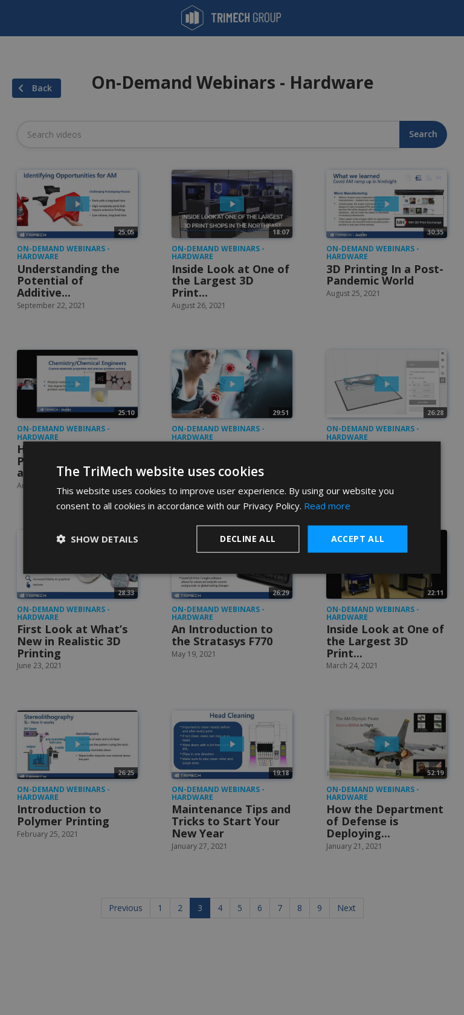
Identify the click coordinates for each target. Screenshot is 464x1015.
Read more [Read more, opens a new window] (327, 506)
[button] (97, 538)
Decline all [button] (248, 538)
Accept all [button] (358, 538)
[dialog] (231, 508)
